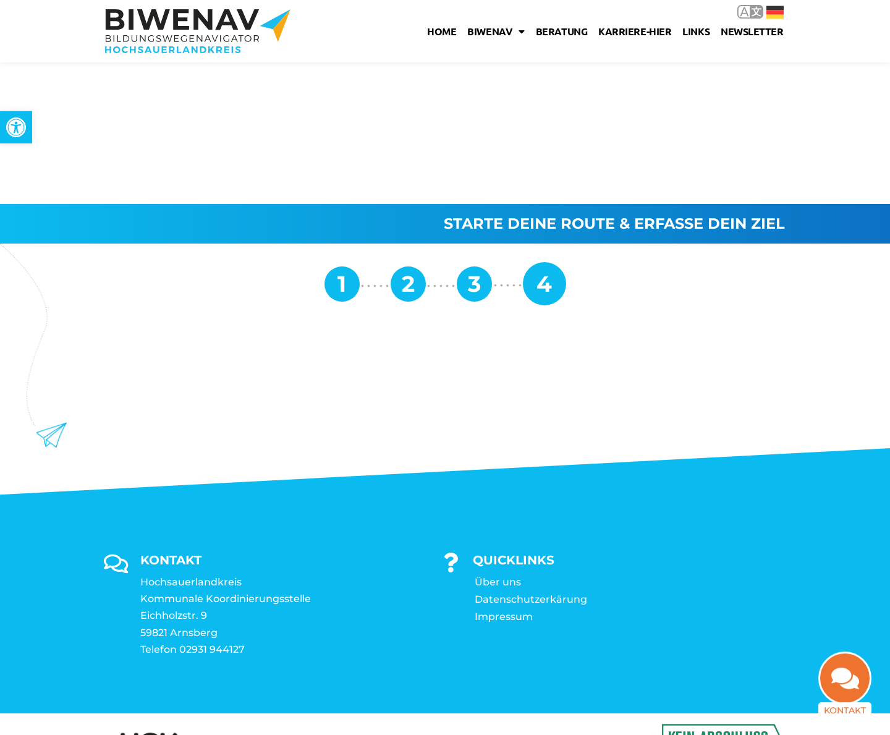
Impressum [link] (504, 475)
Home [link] (441, 31)
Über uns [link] (498, 440)
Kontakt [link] (845, 706)
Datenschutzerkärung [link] (531, 458)
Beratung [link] (561, 31)
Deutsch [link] (775, 12)
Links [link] (696, 31)
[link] (16, 127)
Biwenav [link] (495, 31)
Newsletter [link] (752, 31)
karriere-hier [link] (634, 31)
